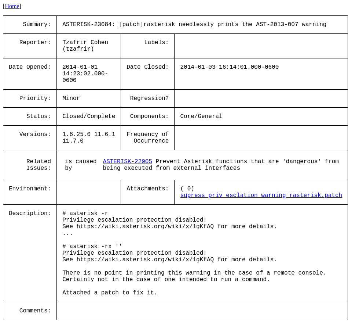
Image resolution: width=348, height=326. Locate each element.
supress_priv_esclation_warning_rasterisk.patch (261, 195)
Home (12, 6)
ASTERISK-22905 (127, 161)
